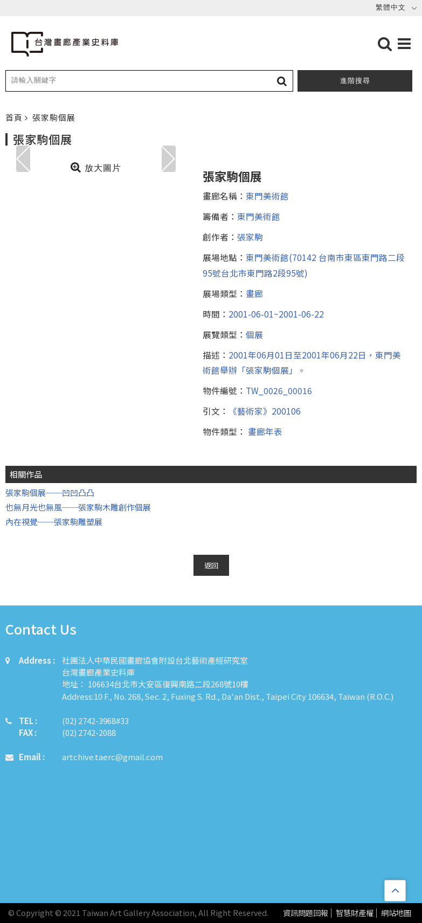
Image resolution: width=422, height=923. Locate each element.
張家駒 (250, 237)
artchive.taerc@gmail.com (112, 756)
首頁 (15, 117)
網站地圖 (396, 913)
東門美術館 (267, 196)
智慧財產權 (354, 913)
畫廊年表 (264, 431)
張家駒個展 (53, 117)
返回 (211, 565)
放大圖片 (96, 167)
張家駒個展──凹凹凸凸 (49, 492)
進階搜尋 (355, 81)
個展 (254, 334)
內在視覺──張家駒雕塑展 (53, 521)
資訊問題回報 (305, 913)
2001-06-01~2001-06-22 (276, 314)
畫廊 (254, 293)
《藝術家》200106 (265, 411)
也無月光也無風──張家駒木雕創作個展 (78, 507)
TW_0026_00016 (279, 390)
